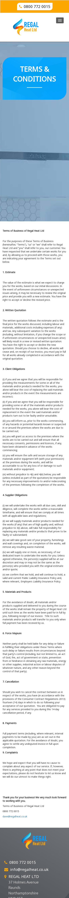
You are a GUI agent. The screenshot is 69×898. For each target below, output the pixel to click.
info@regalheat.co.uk (29, 869)
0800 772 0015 (37, 6)
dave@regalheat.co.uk (15, 816)
